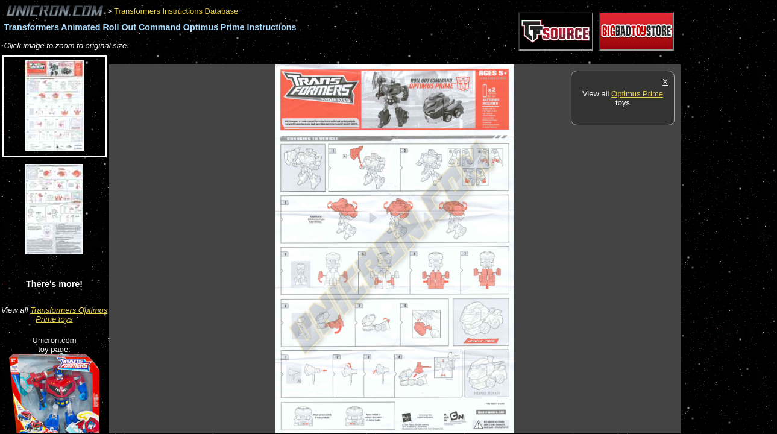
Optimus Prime (637, 93)
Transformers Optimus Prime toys (68, 315)
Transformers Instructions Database (176, 10)
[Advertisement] (328, 58)
